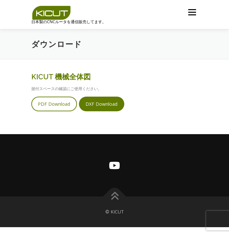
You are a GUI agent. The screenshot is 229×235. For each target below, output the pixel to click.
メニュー (192, 12)
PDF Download (54, 104)
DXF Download (101, 104)
